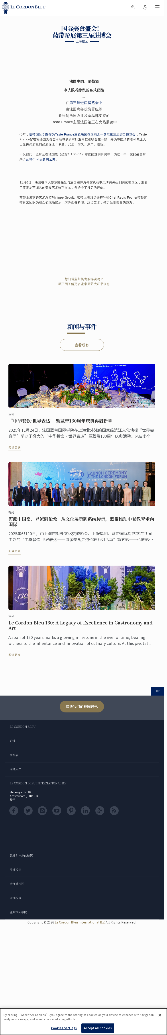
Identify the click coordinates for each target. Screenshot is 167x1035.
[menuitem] (132, 8)
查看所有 (82, 344)
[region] (83, 1021)
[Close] (160, 1015)
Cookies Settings (64, 1028)
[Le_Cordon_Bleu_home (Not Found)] (25, 8)
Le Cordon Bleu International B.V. (80, 922)
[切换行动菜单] (157, 8)
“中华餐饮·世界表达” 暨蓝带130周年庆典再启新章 (60, 424)
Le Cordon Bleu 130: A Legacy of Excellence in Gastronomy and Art (80, 629)
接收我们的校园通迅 (82, 706)
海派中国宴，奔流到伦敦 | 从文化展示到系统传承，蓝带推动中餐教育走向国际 (81, 525)
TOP (157, 691)
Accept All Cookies (98, 1028)
